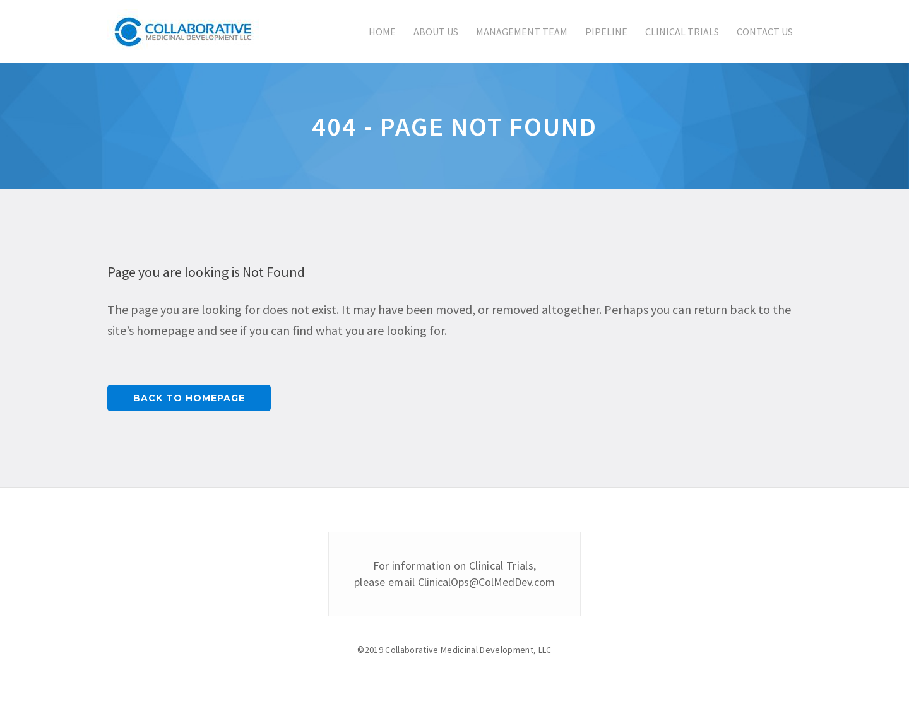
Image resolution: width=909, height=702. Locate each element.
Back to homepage (189, 398)
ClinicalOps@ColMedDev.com (486, 582)
